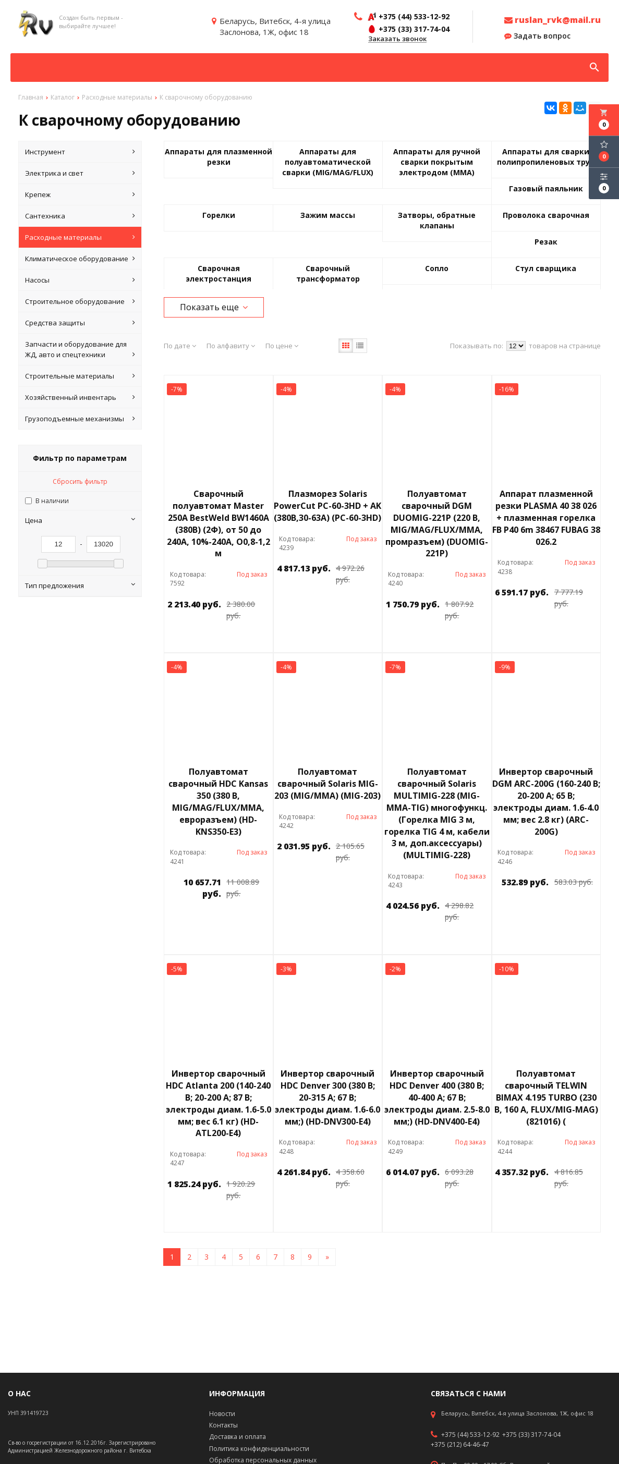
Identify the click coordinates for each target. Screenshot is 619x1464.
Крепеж (80, 194)
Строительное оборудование (80, 301)
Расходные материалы (80, 237)
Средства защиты (80, 323)
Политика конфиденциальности (259, 1448)
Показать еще (214, 307)
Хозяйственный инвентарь (80, 397)
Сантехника (80, 216)
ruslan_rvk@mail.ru (552, 20)
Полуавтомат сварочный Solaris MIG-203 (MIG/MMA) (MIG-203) (327, 783)
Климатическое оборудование (80, 258)
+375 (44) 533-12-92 (470, 1435)
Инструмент (80, 152)
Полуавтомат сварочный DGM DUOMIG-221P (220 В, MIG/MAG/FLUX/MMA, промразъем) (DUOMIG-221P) (436, 523)
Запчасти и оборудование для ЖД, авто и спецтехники (80, 349)
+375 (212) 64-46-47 (460, 1445)
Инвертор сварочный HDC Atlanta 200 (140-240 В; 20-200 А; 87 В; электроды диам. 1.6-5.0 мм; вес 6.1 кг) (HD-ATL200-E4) (218, 1103)
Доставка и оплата (237, 1436)
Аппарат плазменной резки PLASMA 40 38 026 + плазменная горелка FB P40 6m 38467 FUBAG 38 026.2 (546, 517)
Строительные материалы (80, 376)
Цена (80, 520)
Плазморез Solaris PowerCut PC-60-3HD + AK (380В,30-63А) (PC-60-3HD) (327, 505)
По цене (281, 345)
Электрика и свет (80, 173)
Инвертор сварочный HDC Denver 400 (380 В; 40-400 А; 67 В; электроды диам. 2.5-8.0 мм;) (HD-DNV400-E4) (437, 1097)
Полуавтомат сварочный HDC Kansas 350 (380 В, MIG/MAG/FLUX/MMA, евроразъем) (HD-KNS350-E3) (218, 801)
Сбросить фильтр (80, 481)
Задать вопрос (537, 36)
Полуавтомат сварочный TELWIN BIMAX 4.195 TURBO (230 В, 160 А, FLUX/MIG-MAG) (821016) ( (546, 1097)
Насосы (80, 280)
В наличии (52, 501)
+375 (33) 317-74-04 (531, 1435)
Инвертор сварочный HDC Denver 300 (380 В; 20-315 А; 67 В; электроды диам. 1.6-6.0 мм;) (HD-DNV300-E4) (327, 1097)
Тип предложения (80, 585)
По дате (180, 345)
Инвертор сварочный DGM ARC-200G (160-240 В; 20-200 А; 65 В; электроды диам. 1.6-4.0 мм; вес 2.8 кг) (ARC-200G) (546, 801)
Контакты (223, 1425)
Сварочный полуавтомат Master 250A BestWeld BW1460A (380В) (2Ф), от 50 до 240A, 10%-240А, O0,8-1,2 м (218, 523)
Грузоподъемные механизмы (80, 418)
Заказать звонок (397, 39)
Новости (222, 1413)
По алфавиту (231, 345)
